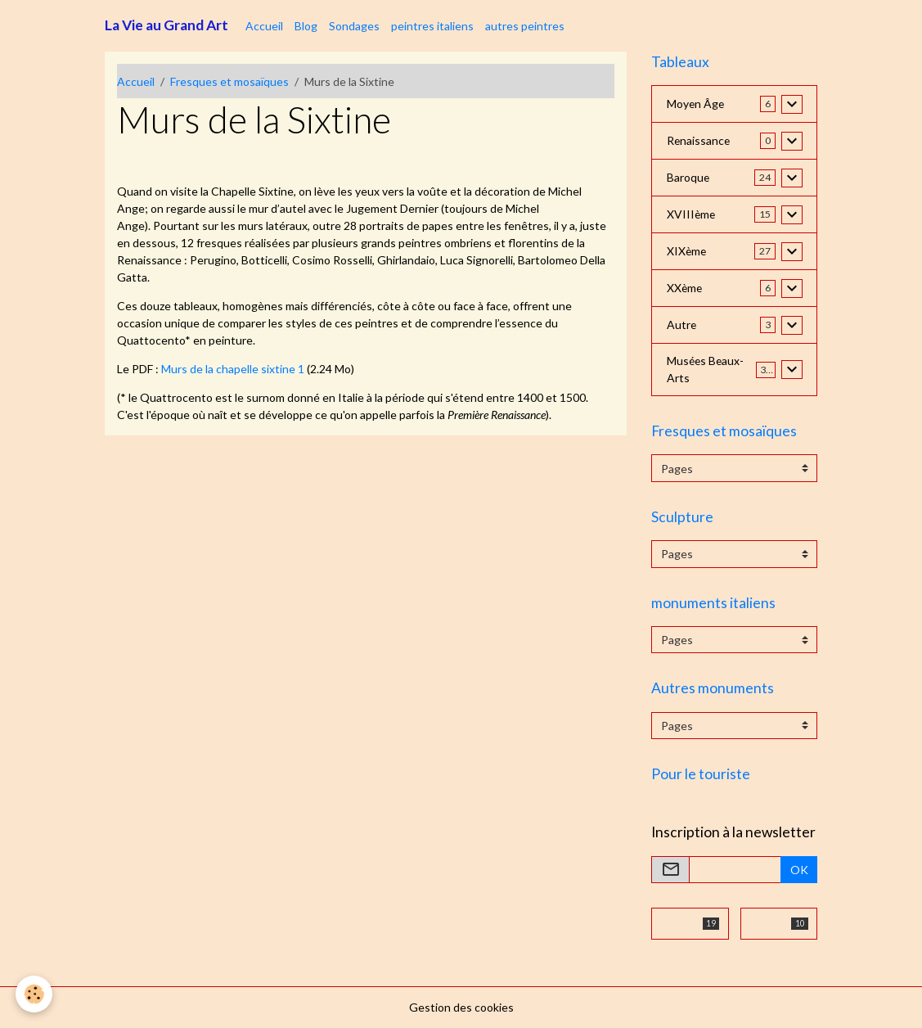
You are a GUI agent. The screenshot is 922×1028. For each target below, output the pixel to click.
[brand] (166, 25)
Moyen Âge (696, 104)
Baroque (688, 178)
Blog (306, 26)
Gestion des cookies (461, 1007)
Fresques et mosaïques (229, 81)
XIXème (687, 252)
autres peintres (524, 26)
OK (799, 870)
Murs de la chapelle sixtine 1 (232, 369)
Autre (682, 325)
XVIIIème (692, 215)
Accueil (264, 26)
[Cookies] (34, 994)
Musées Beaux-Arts (706, 370)
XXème (685, 288)
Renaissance (699, 141)
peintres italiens (432, 26)
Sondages (354, 26)
